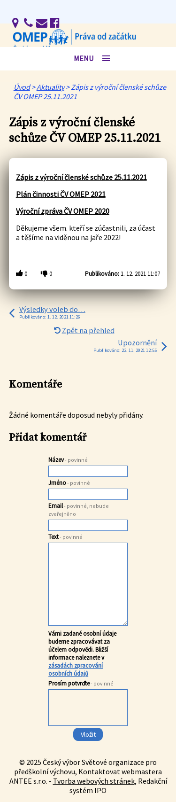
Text (65, 537)
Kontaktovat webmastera (120, 771)
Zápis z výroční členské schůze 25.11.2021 (81, 177)
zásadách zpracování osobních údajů (75, 669)
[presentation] (87, 726)
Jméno (69, 483)
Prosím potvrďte (81, 683)
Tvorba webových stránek (94, 781)
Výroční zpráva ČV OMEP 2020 (62, 211)
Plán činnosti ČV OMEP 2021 (61, 194)
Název (68, 460)
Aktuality (50, 87)
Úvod (22, 87)
